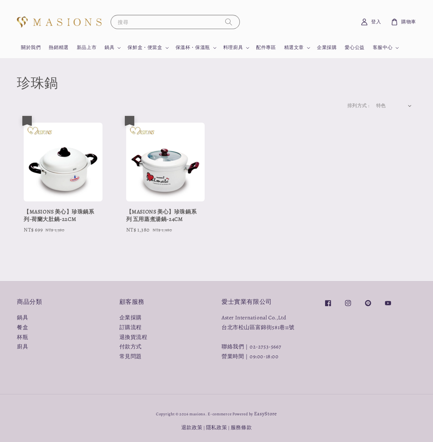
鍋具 (109, 48)
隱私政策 (216, 427)
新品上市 (86, 47)
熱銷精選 (58, 47)
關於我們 (31, 47)
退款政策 (192, 427)
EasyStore (265, 413)
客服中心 (382, 48)
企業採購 (327, 47)
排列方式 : (358, 105)
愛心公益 (354, 47)
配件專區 (266, 47)
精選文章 (294, 48)
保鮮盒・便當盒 (145, 48)
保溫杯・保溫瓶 (193, 48)
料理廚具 (233, 48)
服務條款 (241, 427)
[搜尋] (229, 21)
